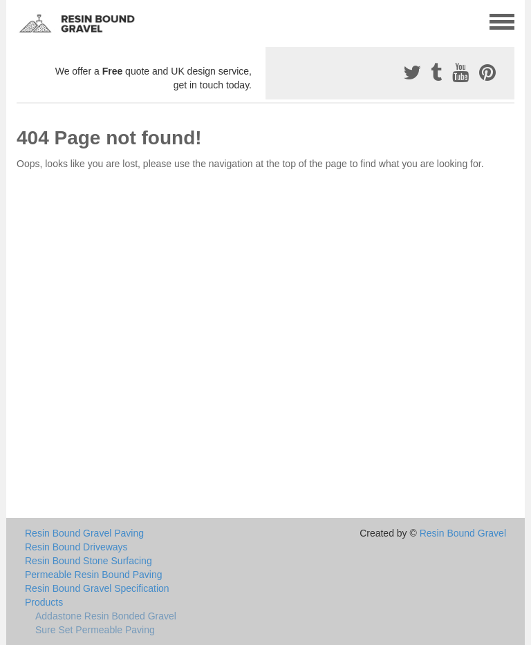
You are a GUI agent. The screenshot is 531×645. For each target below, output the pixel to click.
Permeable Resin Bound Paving (93, 574)
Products (44, 602)
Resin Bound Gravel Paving (84, 533)
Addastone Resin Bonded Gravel (105, 616)
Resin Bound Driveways (76, 546)
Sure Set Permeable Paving (95, 629)
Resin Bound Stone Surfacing (88, 560)
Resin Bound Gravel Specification (97, 588)
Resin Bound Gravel (463, 533)
